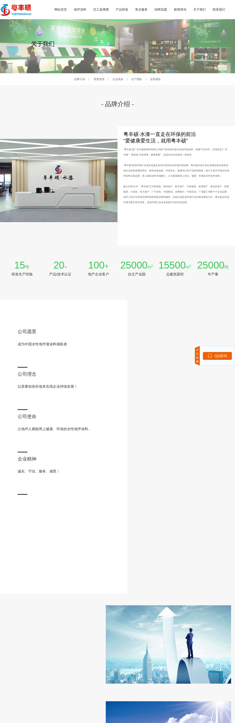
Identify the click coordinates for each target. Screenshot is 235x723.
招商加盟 (161, 9)
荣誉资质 (99, 79)
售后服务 (141, 9)
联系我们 (219, 9)
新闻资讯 (180, 9)
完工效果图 (101, 9)
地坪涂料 (80, 9)
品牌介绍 (79, 79)
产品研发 (122, 9)
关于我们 (199, 9)
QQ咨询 (217, 355)
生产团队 (136, 79)
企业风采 (117, 79)
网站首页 (60, 9)
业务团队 (155, 79)
